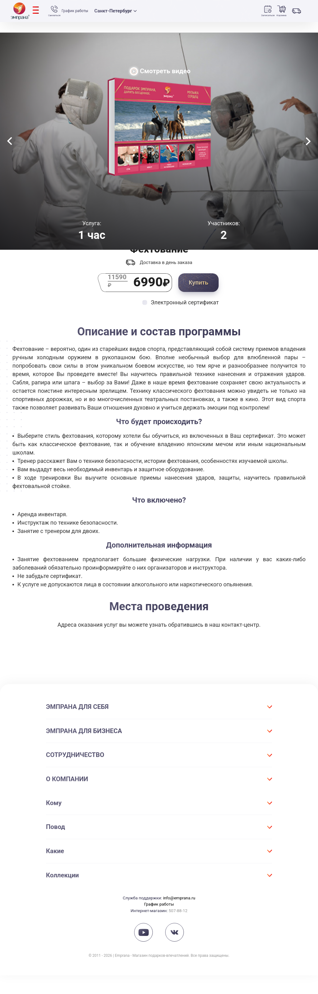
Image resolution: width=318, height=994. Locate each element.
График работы (84, 11)
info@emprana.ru (179, 916)
